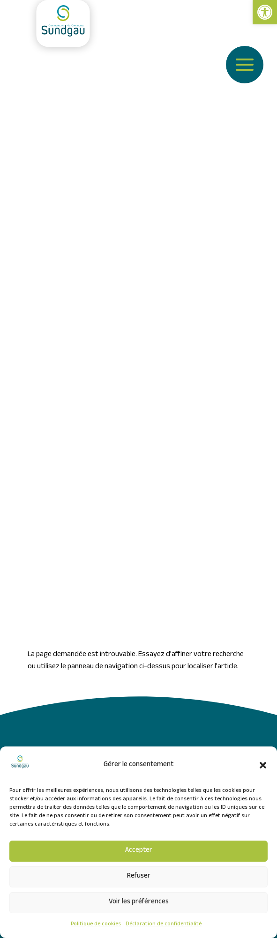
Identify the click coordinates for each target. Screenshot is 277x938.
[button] (263, 765)
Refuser (138, 877)
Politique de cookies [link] (96, 924)
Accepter (138, 851)
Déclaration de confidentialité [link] (164, 924)
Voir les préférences (139, 902)
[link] (265, 12)
